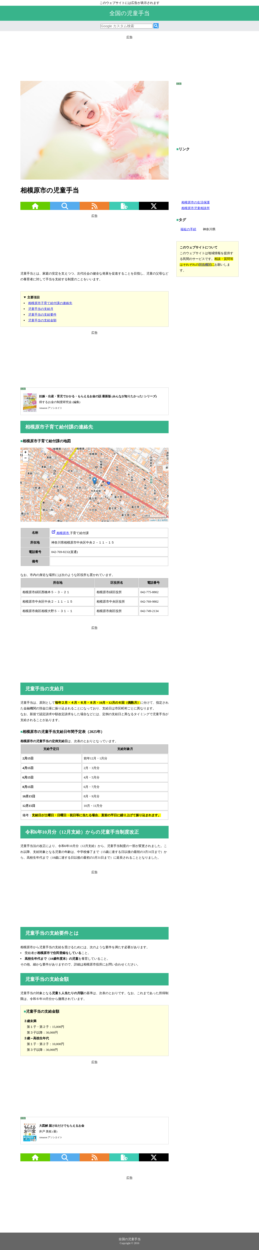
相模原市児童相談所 (195, 208)
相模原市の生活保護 (195, 202)
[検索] (156, 26)
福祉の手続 (188, 229)
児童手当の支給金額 (42, 320)
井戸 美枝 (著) (52, 1131)
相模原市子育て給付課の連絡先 (50, 303)
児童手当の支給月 (40, 309)
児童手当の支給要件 (42, 314)
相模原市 (60, 533)
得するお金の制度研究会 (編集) (89, 402)
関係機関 (205, 264)
